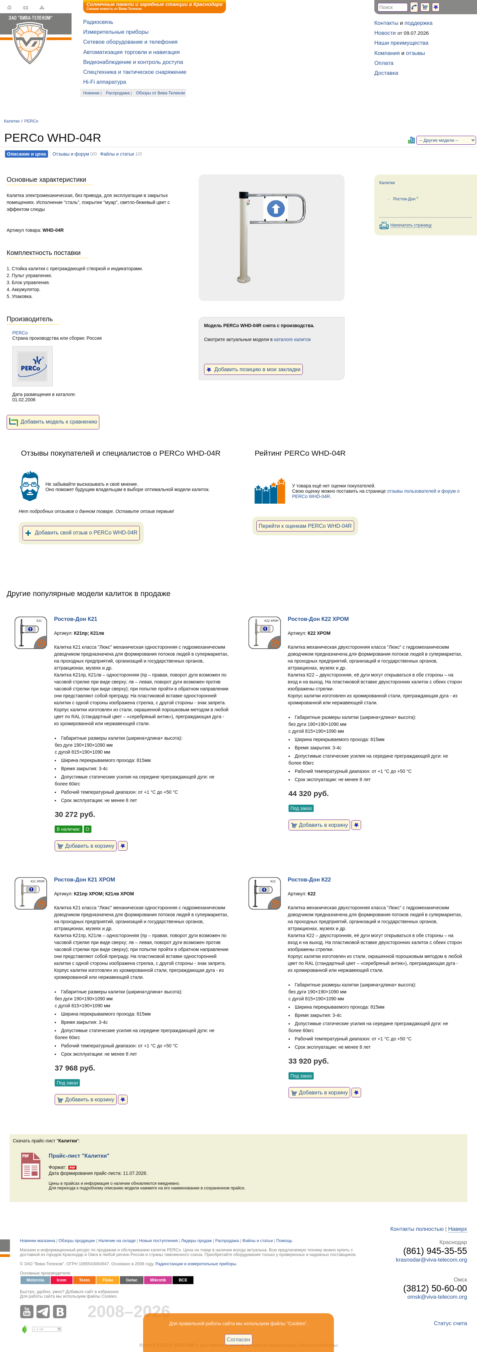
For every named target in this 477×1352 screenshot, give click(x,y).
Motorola (35, 1280)
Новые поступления (158, 1240)
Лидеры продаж (196, 1240)
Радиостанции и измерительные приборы (195, 1264)
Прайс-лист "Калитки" (79, 1156)
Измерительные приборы (116, 32)
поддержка (418, 23)
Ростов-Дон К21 (75, 619)
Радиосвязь (98, 22)
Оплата (384, 63)
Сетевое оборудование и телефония (130, 42)
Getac (131, 1280)
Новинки (91, 93)
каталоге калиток (292, 339)
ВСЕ (183, 1280)
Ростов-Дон (404, 199)
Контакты (386, 23)
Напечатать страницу (411, 225)
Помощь (284, 1240)
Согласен (238, 1339)
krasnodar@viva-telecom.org (431, 1260)
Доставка (386, 73)
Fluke (107, 1280)
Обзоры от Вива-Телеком (160, 93)
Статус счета (450, 1323)
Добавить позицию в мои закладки (253, 369)
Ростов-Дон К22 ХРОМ (318, 619)
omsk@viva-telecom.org (437, 1297)
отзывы (415, 53)
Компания (387, 53)
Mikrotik (158, 1280)
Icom (61, 1280)
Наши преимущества (401, 43)
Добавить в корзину (85, 846)
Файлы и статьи (117, 154)
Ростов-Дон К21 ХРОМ (84, 879)
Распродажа (118, 93)
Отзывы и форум (70, 154)
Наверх (457, 1229)
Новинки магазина (37, 1240)
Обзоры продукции (77, 1240)
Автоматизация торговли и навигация (131, 52)
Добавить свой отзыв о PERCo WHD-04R (81, 533)
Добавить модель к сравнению (53, 422)
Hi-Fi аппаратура (104, 82)
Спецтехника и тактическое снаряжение (134, 72)
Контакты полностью (417, 1229)
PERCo (31, 121)
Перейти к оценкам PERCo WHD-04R (305, 526)
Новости (385, 33)
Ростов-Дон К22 (309, 879)
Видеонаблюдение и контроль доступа (133, 62)
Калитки (12, 121)
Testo (84, 1280)
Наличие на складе (117, 1240)
